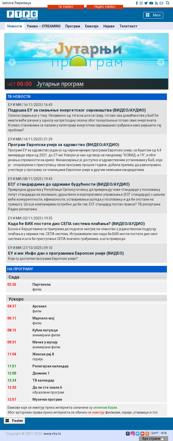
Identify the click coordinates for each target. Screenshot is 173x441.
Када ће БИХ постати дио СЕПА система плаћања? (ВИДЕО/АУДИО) (76, 223)
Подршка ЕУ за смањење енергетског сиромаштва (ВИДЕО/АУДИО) (77, 110)
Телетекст (128, 26)
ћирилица (23, 3)
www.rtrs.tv (52, 434)
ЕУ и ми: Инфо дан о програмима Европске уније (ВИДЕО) (66, 253)
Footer (14, 420)
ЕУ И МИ (14, 105)
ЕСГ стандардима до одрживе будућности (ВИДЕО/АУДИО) (69, 184)
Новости (14, 26)
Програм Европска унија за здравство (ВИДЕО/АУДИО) (63, 144)
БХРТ (155, 433)
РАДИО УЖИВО (104, 7)
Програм (72, 26)
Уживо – (43, 26)
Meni (153, 15)
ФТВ (164, 433)
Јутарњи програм (60, 83)
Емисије (91, 26)
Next (160, 62)
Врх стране (153, 439)
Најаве (109, 26)
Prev (12, 62)
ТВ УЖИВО (65, 7)
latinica (7, 3)
